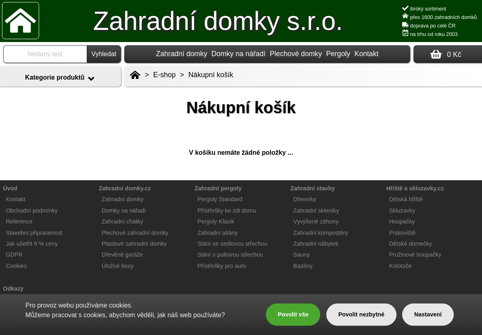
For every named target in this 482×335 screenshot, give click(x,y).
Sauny (301, 254)
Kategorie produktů (60, 79)
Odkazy (13, 288)
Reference (19, 221)
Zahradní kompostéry (320, 233)
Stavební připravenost (34, 233)
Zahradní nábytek (315, 243)
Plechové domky (296, 54)
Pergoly (338, 54)
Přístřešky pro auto (222, 266)
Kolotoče (400, 266)
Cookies (16, 266)
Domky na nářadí (238, 54)
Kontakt (367, 54)
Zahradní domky (181, 54)
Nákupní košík (210, 75)
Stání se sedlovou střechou (233, 243)
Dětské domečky (410, 243)
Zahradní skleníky (316, 210)
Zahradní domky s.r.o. (218, 21)
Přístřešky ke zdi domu (227, 210)
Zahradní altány (218, 233)
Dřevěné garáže (122, 254)
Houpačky (402, 221)
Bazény (303, 266)
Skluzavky (402, 210)
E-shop (164, 75)
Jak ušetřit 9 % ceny (32, 243)
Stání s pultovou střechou (230, 254)
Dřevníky (304, 199)
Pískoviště (402, 233)
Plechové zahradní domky (135, 233)
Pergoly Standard (220, 199)
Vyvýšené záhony (315, 221)
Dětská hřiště (406, 199)
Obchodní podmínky (32, 210)
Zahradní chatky (122, 221)
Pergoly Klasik (216, 221)
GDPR (14, 254)
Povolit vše (293, 314)
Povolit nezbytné (361, 314)
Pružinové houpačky (415, 254)
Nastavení (428, 314)
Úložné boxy (118, 266)
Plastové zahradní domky (134, 243)
